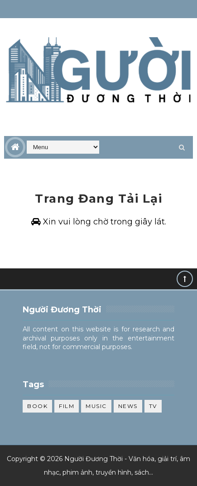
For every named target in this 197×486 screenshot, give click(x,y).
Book (37, 406)
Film (66, 406)
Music (96, 406)
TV (153, 406)
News (128, 406)
